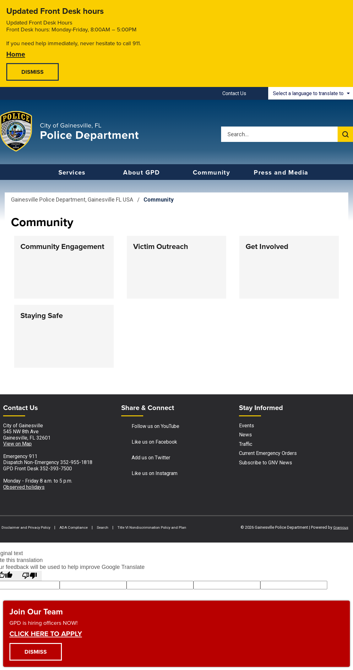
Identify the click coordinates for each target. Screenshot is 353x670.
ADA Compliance (73, 527)
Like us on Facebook (149, 442)
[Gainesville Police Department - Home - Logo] (69, 131)
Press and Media (281, 172)
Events (246, 426)
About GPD (141, 172)
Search (102, 527)
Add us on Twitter (145, 458)
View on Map (17, 444)
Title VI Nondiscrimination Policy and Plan (151, 527)
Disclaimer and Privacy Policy (26, 527)
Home (15, 54)
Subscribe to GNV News (265, 463)
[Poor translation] (29, 576)
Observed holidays (24, 487)
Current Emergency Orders (268, 453)
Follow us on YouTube (150, 426)
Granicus (340, 527)
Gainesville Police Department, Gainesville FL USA (72, 199)
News (245, 435)
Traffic (245, 444)
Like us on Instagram (149, 474)
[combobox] (310, 93)
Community (211, 172)
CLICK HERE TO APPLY (45, 633)
